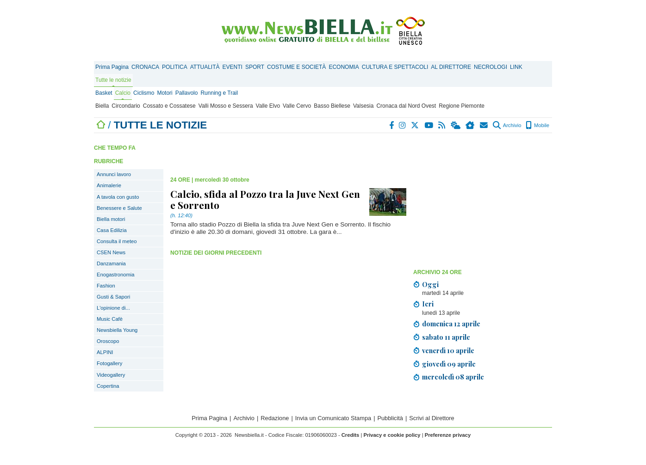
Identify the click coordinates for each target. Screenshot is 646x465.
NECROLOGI (490, 67)
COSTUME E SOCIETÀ (296, 67)
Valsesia (363, 106)
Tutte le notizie (113, 80)
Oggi (430, 284)
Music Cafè (110, 319)
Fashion (106, 285)
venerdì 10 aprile (448, 350)
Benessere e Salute (119, 208)
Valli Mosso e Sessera (226, 106)
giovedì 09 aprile (449, 363)
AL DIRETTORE (451, 67)
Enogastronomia (115, 274)
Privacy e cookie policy (391, 435)
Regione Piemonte (461, 106)
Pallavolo (186, 93)
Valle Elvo (268, 106)
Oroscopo (108, 341)
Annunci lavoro (114, 174)
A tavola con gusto (118, 197)
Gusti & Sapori (113, 297)
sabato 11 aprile (446, 337)
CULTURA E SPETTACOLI (395, 67)
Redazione (275, 418)
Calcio (122, 93)
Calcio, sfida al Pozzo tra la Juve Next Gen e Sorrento (265, 199)
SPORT (254, 67)
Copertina (108, 386)
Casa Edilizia (112, 230)
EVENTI (232, 67)
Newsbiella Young (117, 330)
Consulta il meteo (117, 241)
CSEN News (111, 252)
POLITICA (174, 67)
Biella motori (111, 219)
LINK (516, 67)
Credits (351, 435)
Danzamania (111, 263)
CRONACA (145, 67)
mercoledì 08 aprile (453, 376)
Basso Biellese (332, 106)
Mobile (537, 125)
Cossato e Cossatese (169, 106)
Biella (102, 106)
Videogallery (111, 375)
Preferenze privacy (448, 435)
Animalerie (109, 185)
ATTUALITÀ (205, 67)
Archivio (507, 125)
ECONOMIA (344, 67)
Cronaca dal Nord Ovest (406, 106)
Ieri (428, 303)
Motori (164, 93)
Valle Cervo (297, 106)
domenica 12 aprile (451, 323)
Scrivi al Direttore (431, 418)
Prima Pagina (112, 67)
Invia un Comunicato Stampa (333, 418)
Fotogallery (109, 363)
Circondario (126, 106)
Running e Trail (219, 93)
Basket (103, 93)
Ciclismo (143, 93)
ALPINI (105, 352)
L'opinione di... (113, 308)
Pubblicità (390, 418)
